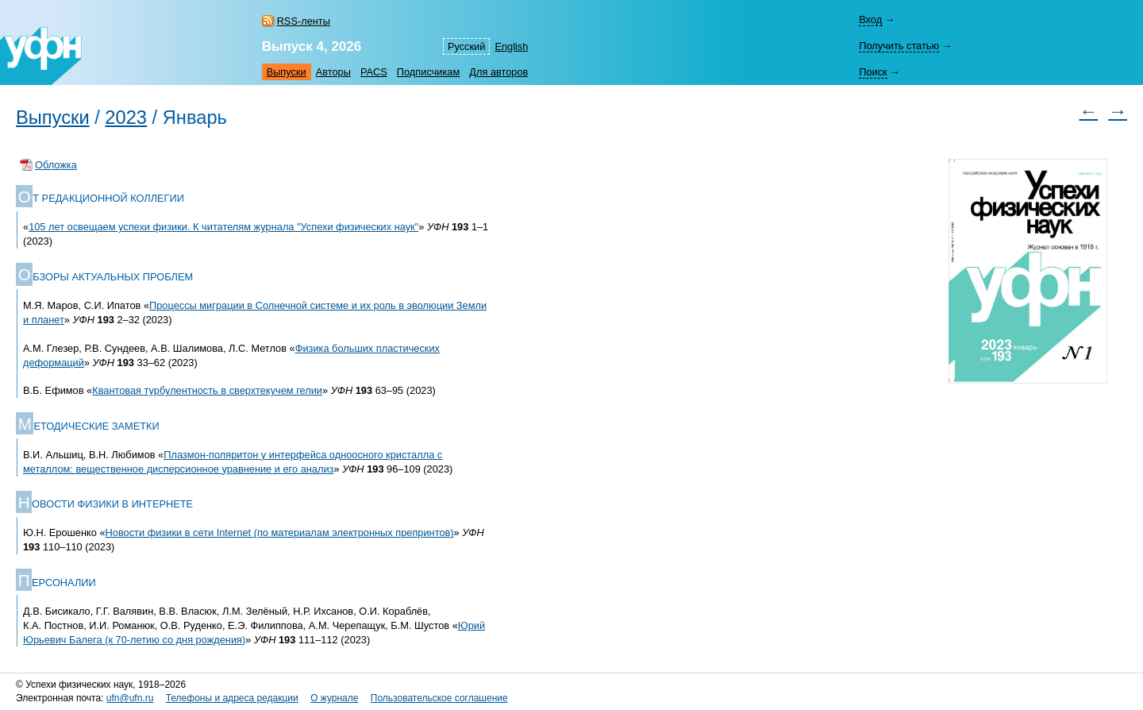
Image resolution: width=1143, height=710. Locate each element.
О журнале (334, 698)
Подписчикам (428, 72)
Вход (870, 19)
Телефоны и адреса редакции (232, 698)
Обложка (56, 165)
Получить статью (899, 46)
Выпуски (286, 72)
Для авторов (498, 72)
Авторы (333, 72)
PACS (373, 72)
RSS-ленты (303, 21)
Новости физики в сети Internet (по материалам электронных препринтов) (280, 532)
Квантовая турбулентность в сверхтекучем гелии (207, 390)
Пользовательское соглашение (439, 698)
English (511, 46)
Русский (466, 46)
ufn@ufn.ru (130, 698)
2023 (126, 117)
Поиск (873, 72)
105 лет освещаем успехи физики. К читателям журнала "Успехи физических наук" (223, 227)
